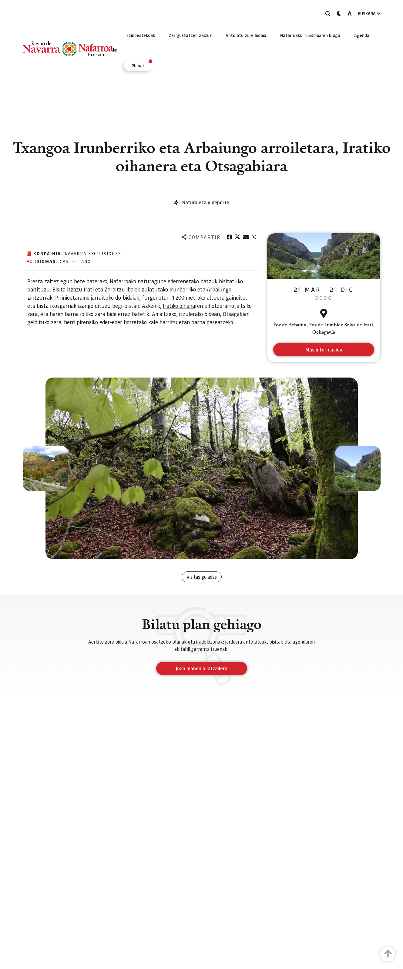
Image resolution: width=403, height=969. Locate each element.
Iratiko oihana (179, 305)
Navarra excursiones (93, 253)
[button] (45, 468)
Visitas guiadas (201, 577)
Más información (323, 349)
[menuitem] (140, 35)
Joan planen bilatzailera (201, 668)
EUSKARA (369, 13)
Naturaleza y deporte (205, 202)
